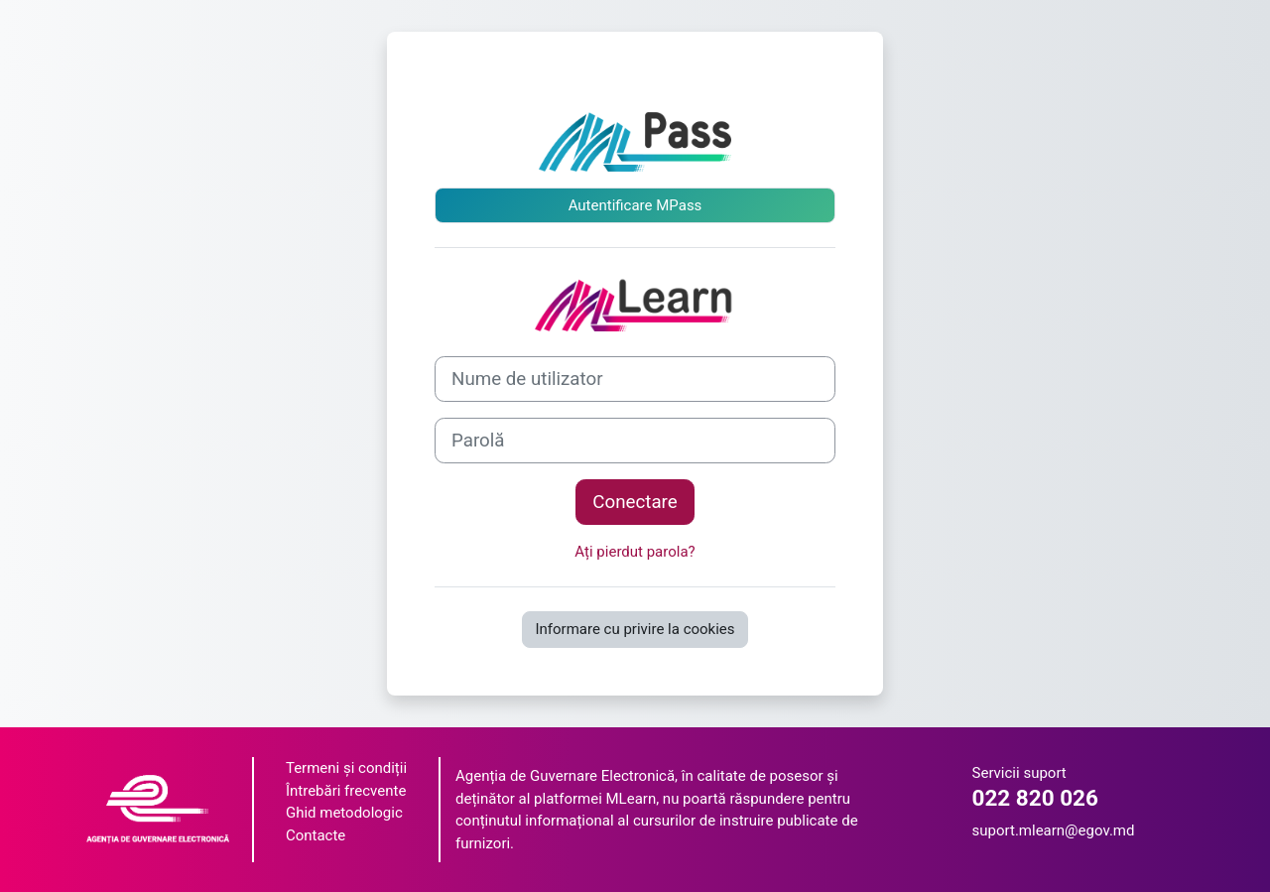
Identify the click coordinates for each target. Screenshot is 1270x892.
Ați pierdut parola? (634, 552)
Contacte (315, 835)
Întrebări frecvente (346, 791)
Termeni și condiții (346, 768)
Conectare (634, 502)
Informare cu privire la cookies (634, 629)
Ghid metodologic (344, 813)
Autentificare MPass (635, 205)
